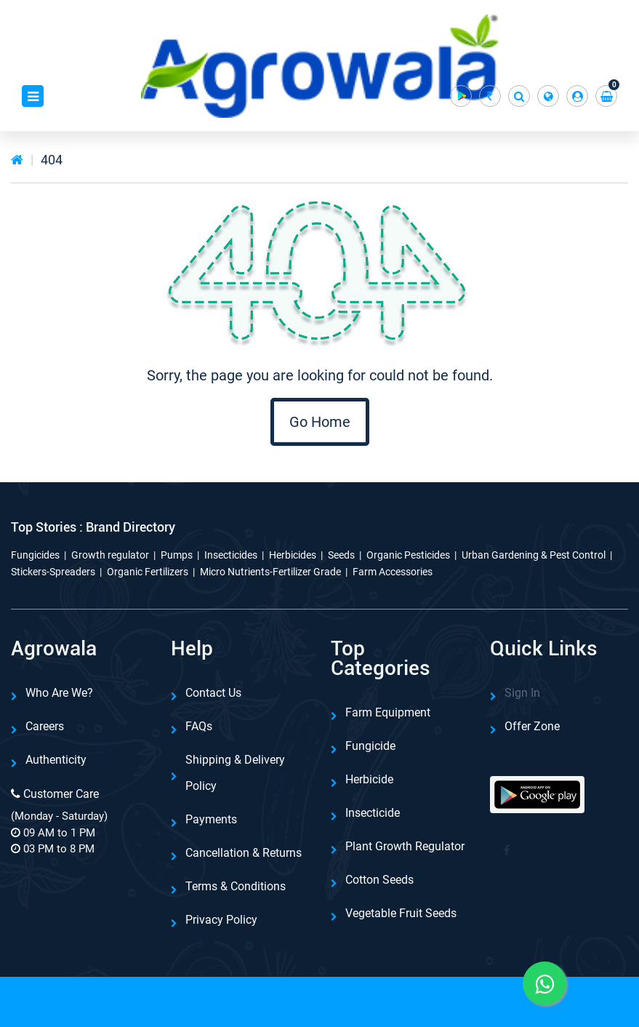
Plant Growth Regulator (405, 846)
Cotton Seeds (379, 880)
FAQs (198, 726)
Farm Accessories (393, 572)
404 (52, 159)
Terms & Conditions (235, 886)
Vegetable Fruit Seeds (401, 913)
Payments (211, 819)
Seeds (341, 555)
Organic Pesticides (408, 555)
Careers (44, 726)
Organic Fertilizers (147, 572)
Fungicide (370, 746)
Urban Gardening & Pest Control (534, 555)
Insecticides (230, 555)
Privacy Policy (221, 920)
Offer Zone (532, 726)
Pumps (177, 555)
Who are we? (59, 693)
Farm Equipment (387, 712)
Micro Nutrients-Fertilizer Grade (270, 572)
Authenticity (56, 760)
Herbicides (292, 555)
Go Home (319, 422)
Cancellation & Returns (243, 853)
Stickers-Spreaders (53, 572)
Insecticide (372, 813)
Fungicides (35, 555)
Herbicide (369, 779)
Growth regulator (110, 555)
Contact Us (213, 693)
